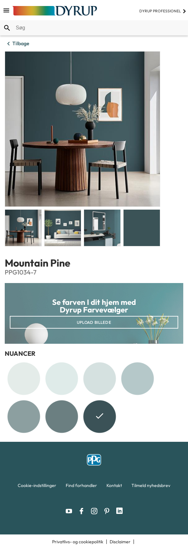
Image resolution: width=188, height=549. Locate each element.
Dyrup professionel (162, 11)
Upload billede (94, 322)
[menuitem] (37, 487)
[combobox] (94, 28)
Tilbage (17, 43)
